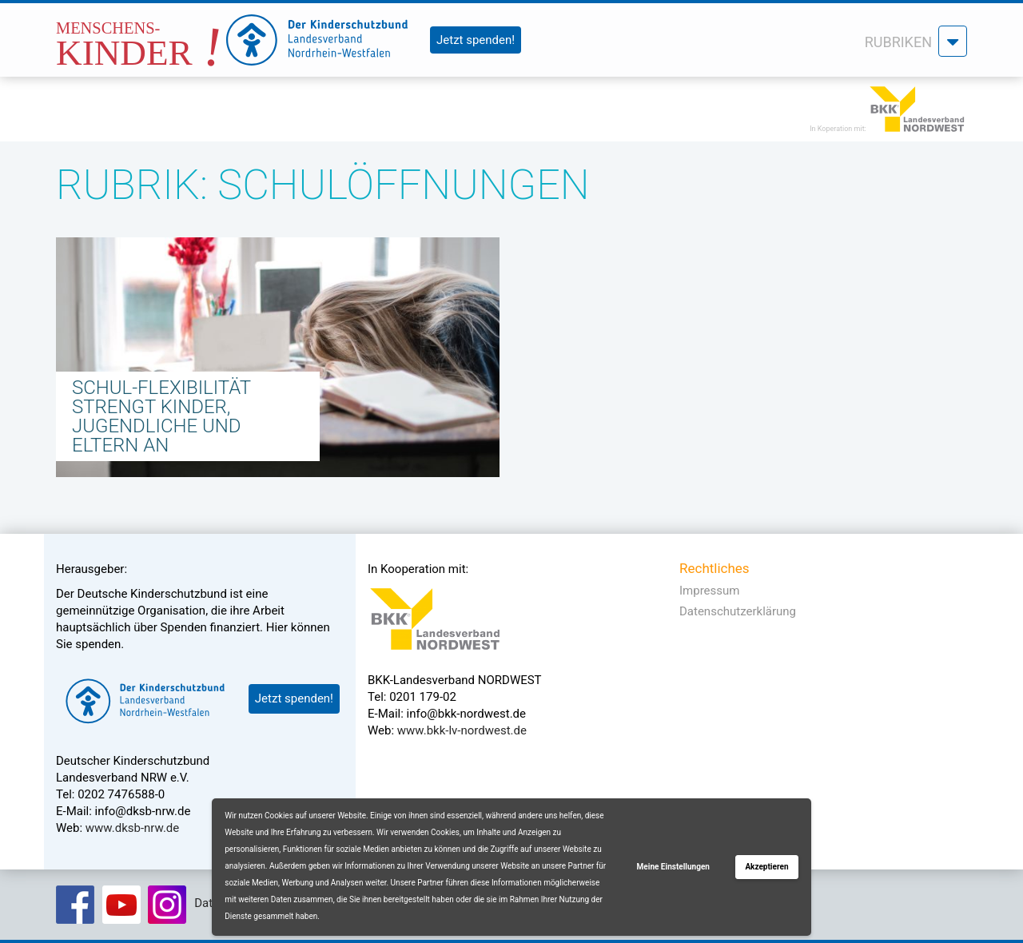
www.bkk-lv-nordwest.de (462, 730)
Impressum (709, 590)
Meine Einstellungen (673, 866)
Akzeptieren (766, 866)
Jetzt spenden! (475, 40)
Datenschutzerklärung (737, 611)
